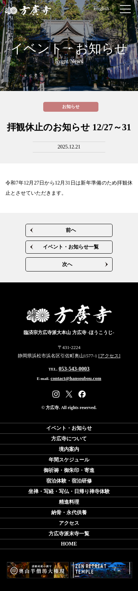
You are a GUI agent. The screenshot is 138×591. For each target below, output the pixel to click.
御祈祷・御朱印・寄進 (69, 470)
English (101, 8)
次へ (67, 264)
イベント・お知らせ (69, 53)
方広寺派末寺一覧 (69, 533)
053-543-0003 (74, 369)
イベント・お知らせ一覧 (71, 247)
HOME (69, 544)
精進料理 (69, 502)
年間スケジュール (69, 460)
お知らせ (71, 106)
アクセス (69, 523)
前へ (71, 230)
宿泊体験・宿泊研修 (69, 481)
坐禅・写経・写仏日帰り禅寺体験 (69, 491)
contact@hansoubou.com (75, 378)
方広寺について (69, 438)
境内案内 (69, 449)
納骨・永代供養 (69, 512)
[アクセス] (109, 355)
